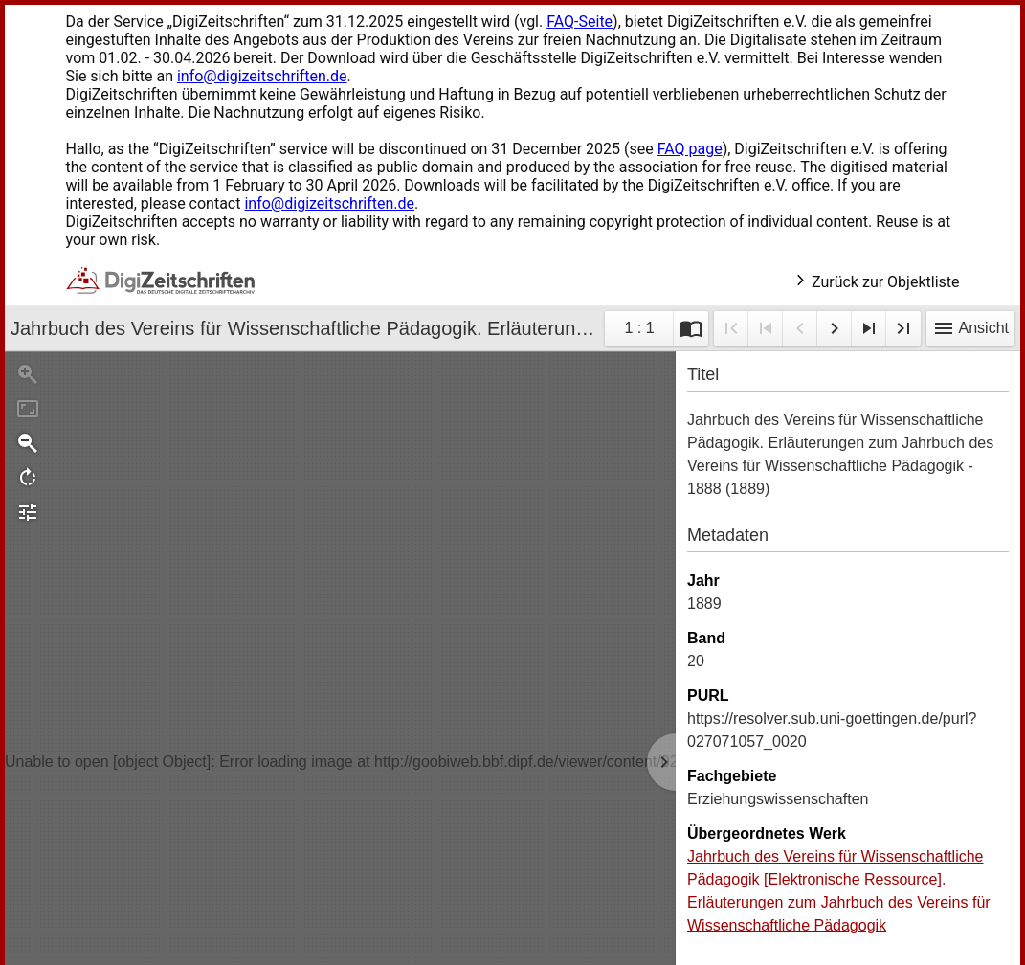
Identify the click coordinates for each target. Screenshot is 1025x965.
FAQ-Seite (579, 21)
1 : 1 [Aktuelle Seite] (639, 328)
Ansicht (970, 328)
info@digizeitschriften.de (262, 76)
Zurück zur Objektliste (876, 282)
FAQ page (690, 149)
